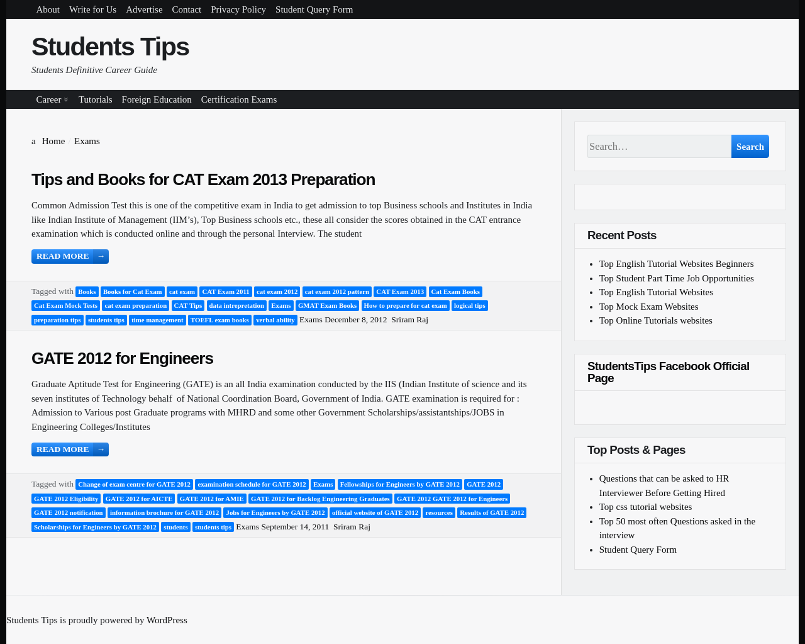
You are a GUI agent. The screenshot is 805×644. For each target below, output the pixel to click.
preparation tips (57, 320)
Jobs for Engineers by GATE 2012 (275, 512)
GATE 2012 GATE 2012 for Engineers (452, 498)
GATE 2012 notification (68, 512)
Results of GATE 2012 (492, 512)
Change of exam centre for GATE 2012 (134, 484)
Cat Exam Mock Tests (65, 305)
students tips (106, 320)
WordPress (167, 620)
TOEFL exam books (220, 320)
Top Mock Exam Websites (649, 307)
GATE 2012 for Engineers (122, 358)
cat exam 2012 (277, 291)
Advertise (144, 9)
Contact (187, 9)
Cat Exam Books (455, 291)
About (48, 9)
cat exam (182, 291)
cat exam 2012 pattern (337, 291)
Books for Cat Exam (132, 291)
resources (438, 512)
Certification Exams (239, 99)
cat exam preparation (135, 305)
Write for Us (92, 9)
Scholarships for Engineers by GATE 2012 (95, 527)
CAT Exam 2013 (400, 291)
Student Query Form (314, 9)
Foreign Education (157, 99)
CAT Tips (188, 305)
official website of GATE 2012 (375, 512)
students (175, 527)
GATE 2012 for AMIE (212, 498)
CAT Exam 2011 (225, 291)
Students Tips (110, 46)
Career (49, 99)
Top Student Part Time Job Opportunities (676, 278)
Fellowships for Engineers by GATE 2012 (400, 484)
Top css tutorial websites (645, 507)
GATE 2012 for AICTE (139, 498)
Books (87, 291)
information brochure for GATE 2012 (164, 512)
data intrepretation (236, 305)
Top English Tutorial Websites (656, 292)
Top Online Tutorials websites (656, 320)
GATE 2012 (484, 484)
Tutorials (96, 99)
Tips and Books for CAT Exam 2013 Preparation (203, 179)
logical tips (470, 305)
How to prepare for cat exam (405, 305)
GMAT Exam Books (327, 305)
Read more (72, 256)
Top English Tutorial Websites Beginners (676, 264)
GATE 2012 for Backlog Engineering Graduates (320, 498)
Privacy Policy (238, 9)
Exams (281, 305)
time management (157, 320)
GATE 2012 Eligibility (66, 498)
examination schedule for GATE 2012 (251, 484)
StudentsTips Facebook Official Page (668, 372)
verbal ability (275, 320)
